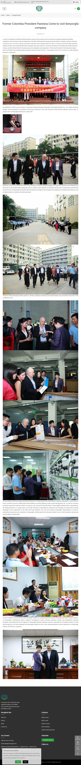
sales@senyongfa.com (23, 2)
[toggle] (4, 8)
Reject (25, 762)
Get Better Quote (47, 740)
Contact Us (4, 726)
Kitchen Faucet (46, 723)
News (2, 723)
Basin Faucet (45, 717)
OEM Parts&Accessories (48, 730)
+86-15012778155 (7, 2)
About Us (3, 717)
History (3, 720)
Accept (18, 762)
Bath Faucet (45, 720)
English (76, 2)
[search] (75, 8)
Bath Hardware (46, 726)
